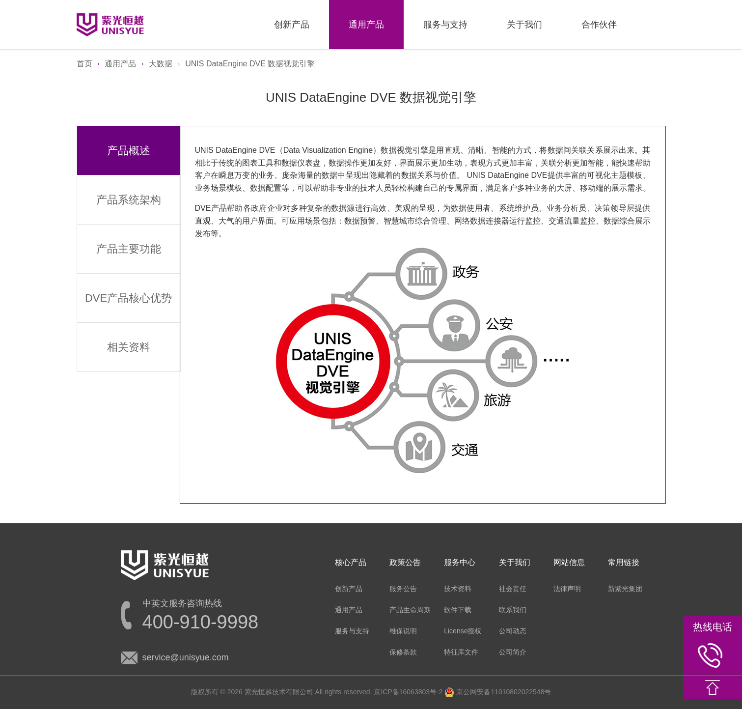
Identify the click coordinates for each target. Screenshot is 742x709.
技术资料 (457, 589)
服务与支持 (445, 24)
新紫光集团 (625, 589)
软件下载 (457, 610)
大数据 (160, 63)
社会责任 (512, 589)
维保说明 (403, 631)
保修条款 (403, 652)
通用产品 (366, 24)
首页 (84, 63)
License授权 (462, 631)
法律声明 (567, 589)
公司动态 (512, 631)
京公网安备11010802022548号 (497, 692)
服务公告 (403, 589)
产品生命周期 (410, 610)
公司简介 (512, 652)
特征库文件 (461, 652)
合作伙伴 (599, 24)
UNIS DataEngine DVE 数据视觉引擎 (250, 63)
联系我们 (512, 610)
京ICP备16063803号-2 (408, 692)
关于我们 (524, 24)
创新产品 (291, 24)
